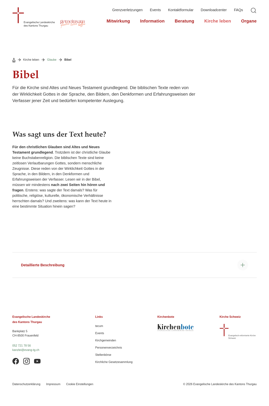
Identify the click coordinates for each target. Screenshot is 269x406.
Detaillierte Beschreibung (43, 265)
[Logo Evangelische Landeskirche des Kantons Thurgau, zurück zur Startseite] (33, 17)
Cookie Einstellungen (79, 384)
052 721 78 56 (21, 345)
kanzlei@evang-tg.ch (25, 349)
